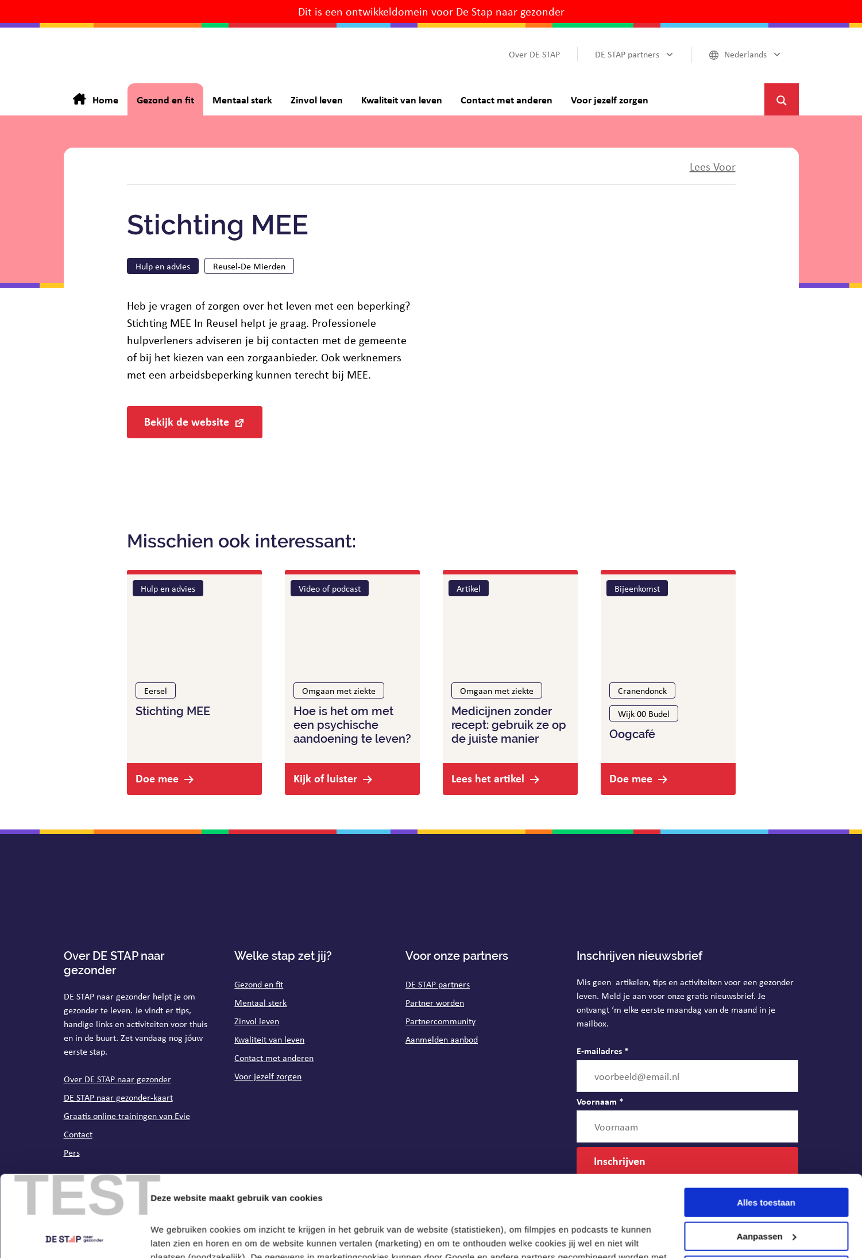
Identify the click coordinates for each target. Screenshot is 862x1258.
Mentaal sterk (260, 1002)
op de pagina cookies (241, 1204)
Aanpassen (767, 1155)
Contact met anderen (274, 1057)
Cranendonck (642, 690)
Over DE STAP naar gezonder (117, 1078)
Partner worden (434, 1002)
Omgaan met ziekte (339, 690)
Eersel (155, 690)
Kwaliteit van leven (269, 1039)
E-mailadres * (603, 1050)
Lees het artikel (487, 778)
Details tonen (177, 1235)
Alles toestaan (766, 1121)
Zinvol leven (256, 1020)
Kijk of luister (325, 778)
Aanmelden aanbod (441, 1039)
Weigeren (766, 1189)
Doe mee (157, 778)
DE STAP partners (437, 984)
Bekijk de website (186, 421)
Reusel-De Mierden (249, 266)
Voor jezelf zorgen (267, 1076)
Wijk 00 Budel (644, 713)
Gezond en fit (258, 984)
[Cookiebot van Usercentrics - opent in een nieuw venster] (74, 1235)
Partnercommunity (440, 1020)
